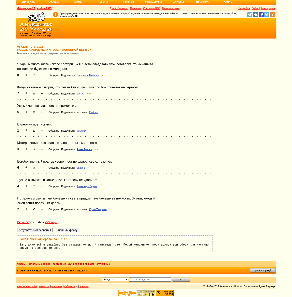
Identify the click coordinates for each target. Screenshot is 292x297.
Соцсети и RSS (151, 8)
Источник (82, 112)
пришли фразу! (262, 270)
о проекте (57, 286)
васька (80, 93)
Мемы (78, 2)
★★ (88, 93)
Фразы (103, 2)
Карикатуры (153, 2)
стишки (80, 270)
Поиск (227, 2)
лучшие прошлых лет (81, 264)
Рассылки (135, 8)
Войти (255, 8)
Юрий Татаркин (98, 209)
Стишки (128, 2)
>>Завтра (51, 222)
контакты (44, 286)
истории (55, 270)
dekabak (81, 130)
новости (83, 286)
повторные (59, 264)
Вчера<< (23, 222)
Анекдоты (28, 2)
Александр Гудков (87, 186)
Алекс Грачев (84, 149)
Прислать (202, 2)
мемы (68, 270)
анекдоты (39, 270)
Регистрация (268, 8)
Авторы (178, 2)
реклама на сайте (27, 286)
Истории (53, 2)
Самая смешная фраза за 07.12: (44, 239)
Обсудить (53, 75)
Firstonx (93, 112)
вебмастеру (70, 286)
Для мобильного (119, 8)
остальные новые (39, 264)
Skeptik (81, 167)
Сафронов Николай (88, 75)
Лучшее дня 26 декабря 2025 (34, 8)
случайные (103, 264)
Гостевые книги (170, 8)
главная (23, 270)
